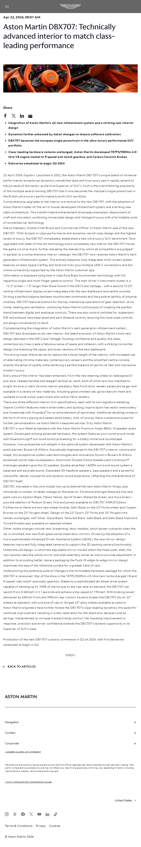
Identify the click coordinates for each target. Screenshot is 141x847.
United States (125, 800)
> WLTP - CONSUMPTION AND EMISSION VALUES (28, 782)
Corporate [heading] (70, 743)
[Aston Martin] (70, 6)
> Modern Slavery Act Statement (23, 752)
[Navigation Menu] (7, 6)
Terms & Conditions (19, 826)
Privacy (41, 826)
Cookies (54, 826)
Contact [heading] (70, 733)
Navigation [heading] (70, 722)
